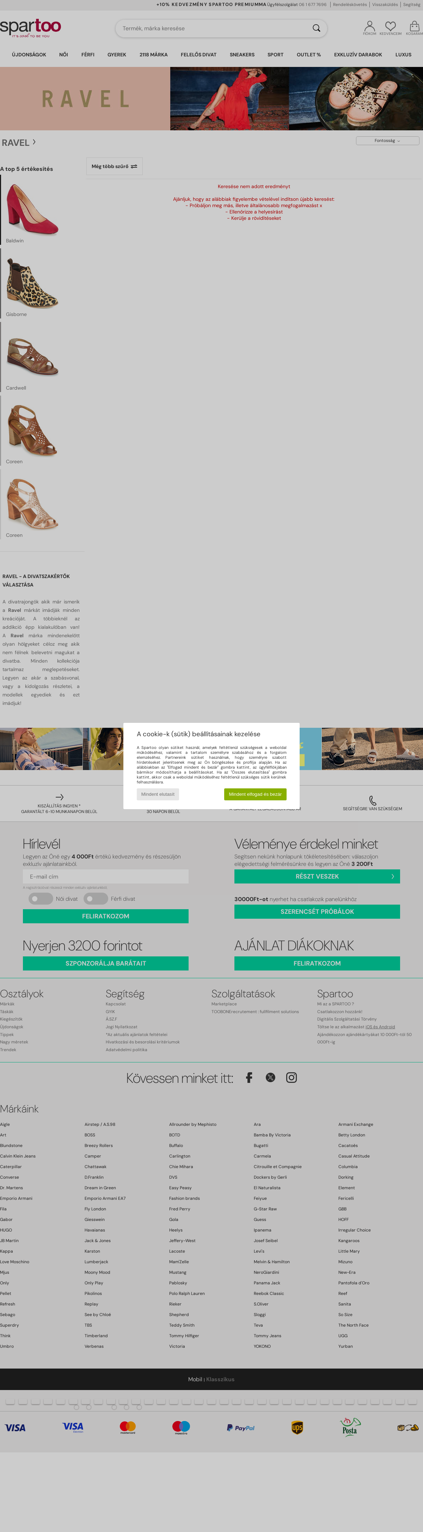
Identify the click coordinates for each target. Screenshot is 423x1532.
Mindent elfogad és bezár (255, 794)
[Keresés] (316, 28)
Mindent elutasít (157, 794)
